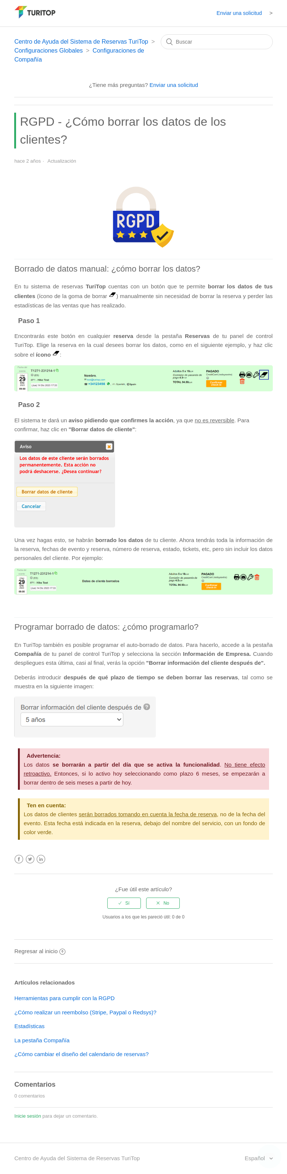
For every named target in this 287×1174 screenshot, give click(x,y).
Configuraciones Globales (48, 50)
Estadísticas (29, 1026)
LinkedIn (41, 859)
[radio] (124, 903)
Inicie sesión (27, 1116)
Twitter (30, 859)
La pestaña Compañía (42, 1040)
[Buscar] (217, 41)
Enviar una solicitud (239, 13)
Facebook (19, 859)
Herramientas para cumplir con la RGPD (64, 998)
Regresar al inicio (39, 951)
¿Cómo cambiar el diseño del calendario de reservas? (81, 1054)
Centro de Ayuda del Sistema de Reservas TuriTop (81, 41)
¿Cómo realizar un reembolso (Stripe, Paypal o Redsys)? (85, 1012)
